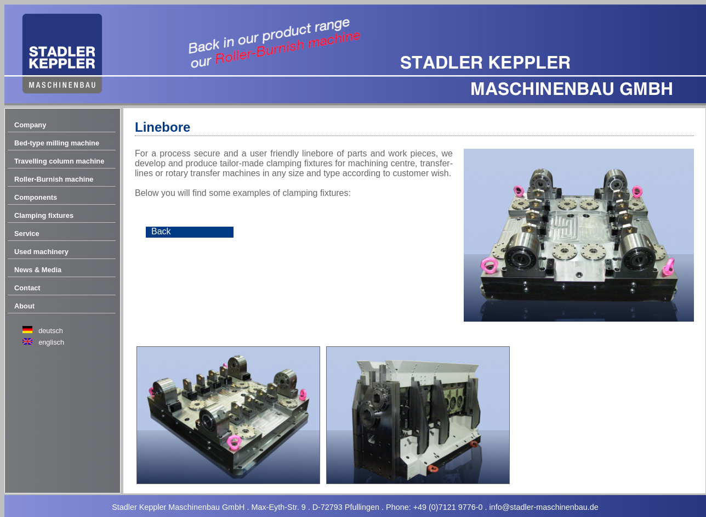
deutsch (50, 331)
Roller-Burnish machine (53, 179)
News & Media (37, 270)
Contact (27, 288)
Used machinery (41, 252)
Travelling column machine (59, 161)
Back (161, 231)
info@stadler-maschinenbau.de (543, 507)
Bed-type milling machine (56, 143)
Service (26, 233)
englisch (51, 342)
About (24, 306)
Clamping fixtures (43, 215)
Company (30, 125)
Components (35, 197)
